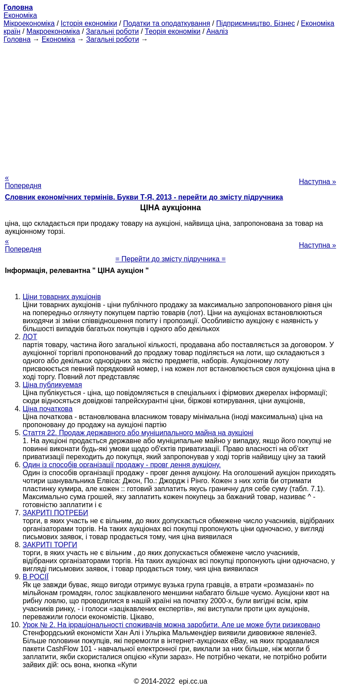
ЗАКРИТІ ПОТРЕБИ (55, 513)
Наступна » (317, 181)
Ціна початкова (47, 409)
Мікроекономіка (29, 23)
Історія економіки (89, 23)
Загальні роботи (112, 31)
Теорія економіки (172, 31)
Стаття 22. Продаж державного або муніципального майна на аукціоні (138, 433)
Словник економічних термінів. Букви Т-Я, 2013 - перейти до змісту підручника (144, 197)
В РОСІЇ (35, 577)
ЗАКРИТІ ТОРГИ (50, 545)
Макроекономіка (53, 31)
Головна (17, 39)
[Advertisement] (170, 106)
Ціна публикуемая (52, 385)
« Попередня (23, 181)
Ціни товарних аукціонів (62, 296)
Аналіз (217, 31)
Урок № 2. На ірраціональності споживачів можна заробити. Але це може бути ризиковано (171, 625)
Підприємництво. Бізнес (255, 23)
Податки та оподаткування (166, 23)
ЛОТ (30, 336)
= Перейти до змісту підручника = (170, 259)
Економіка (20, 15)
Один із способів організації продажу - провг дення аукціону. (122, 465)
